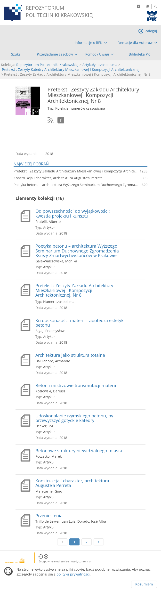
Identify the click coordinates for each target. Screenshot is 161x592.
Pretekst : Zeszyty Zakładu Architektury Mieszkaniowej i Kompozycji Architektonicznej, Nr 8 (74, 290)
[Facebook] (138, 6)
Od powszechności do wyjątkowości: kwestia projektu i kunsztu (72, 213)
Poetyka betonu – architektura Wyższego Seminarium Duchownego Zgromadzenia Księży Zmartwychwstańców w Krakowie (77, 251)
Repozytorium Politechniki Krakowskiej (47, 64)
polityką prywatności (73, 574)
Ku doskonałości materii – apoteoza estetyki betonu (80, 323)
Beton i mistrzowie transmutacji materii (75, 385)
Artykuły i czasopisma (99, 64)
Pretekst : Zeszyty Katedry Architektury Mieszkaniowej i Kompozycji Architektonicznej (70, 69)
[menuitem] (91, 43)
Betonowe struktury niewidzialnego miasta (78, 450)
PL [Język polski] (155, 6)
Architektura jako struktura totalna (70, 355)
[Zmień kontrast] (147, 6)
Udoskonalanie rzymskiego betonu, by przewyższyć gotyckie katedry (74, 418)
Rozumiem (144, 584)
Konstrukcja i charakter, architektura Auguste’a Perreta (72, 483)
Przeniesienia (49, 515)
